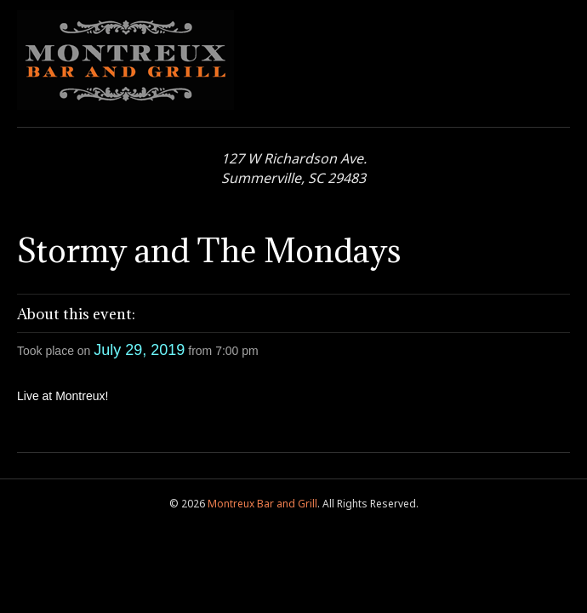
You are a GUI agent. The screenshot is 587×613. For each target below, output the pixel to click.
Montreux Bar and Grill (262, 503)
